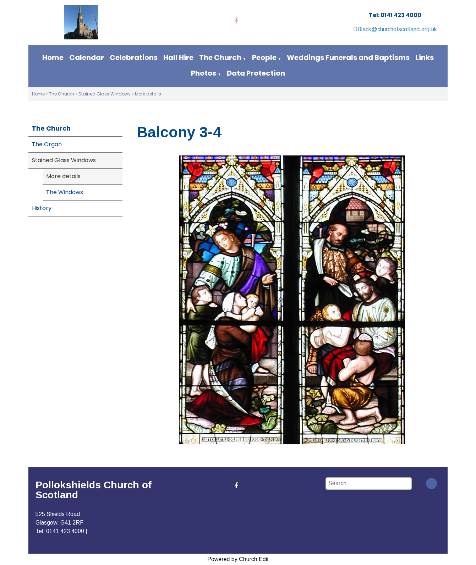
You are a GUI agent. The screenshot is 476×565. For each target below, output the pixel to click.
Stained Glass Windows (104, 94)
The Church (220, 57)
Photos (203, 73)
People (264, 57)
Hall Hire (178, 57)
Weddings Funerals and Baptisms (348, 57)
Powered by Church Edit (238, 559)
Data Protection (256, 73)
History (41, 208)
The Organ (47, 144)
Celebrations (134, 57)
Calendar (86, 57)
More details (148, 94)
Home (53, 57)
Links (424, 57)
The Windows (64, 192)
